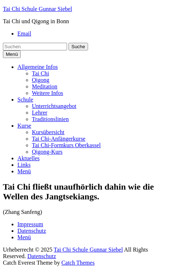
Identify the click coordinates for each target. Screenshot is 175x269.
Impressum (30, 224)
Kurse (24, 126)
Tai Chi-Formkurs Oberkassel (66, 145)
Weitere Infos (47, 93)
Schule (25, 99)
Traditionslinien (50, 119)
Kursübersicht (48, 132)
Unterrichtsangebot (54, 106)
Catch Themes (78, 263)
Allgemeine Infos (37, 67)
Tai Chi (40, 73)
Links (23, 165)
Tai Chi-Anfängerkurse (59, 139)
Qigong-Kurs (47, 152)
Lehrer (39, 112)
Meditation (44, 86)
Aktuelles (28, 158)
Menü (24, 171)
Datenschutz (31, 231)
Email (24, 33)
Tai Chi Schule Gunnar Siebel (37, 9)
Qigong (40, 80)
